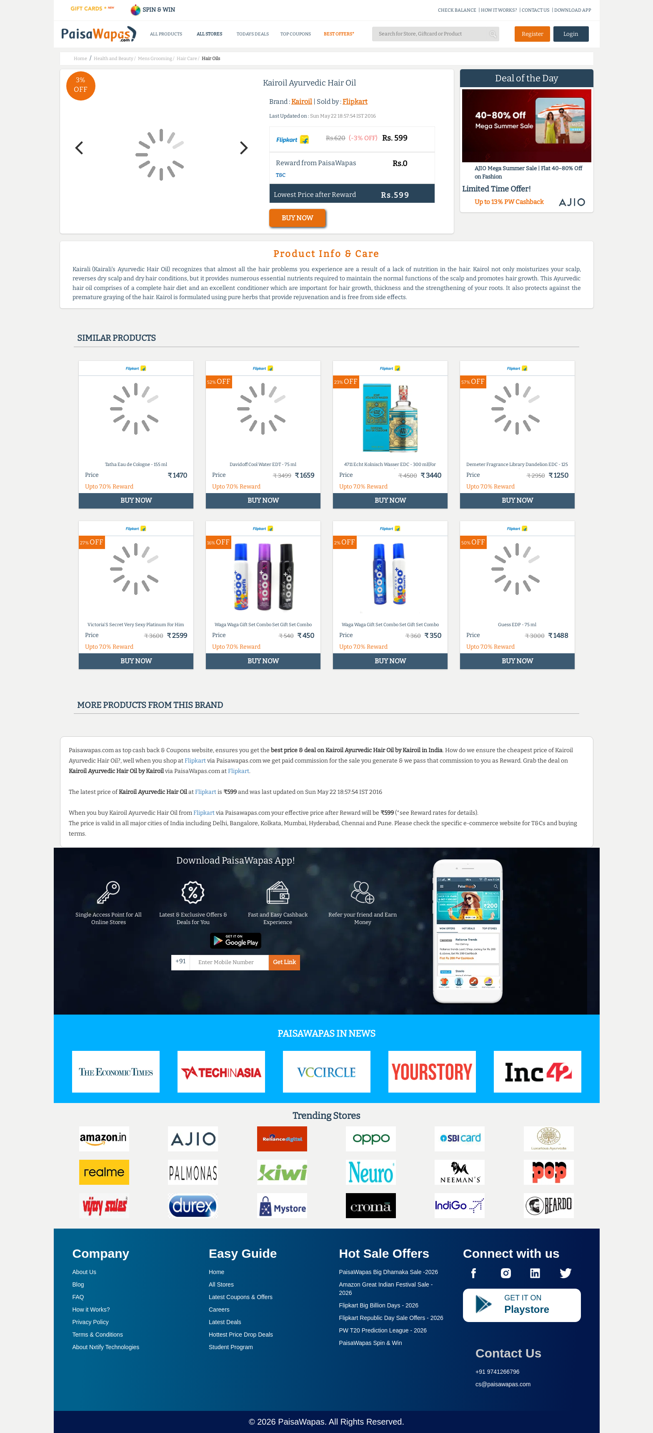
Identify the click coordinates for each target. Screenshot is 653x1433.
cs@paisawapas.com (503, 1384)
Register (532, 34)
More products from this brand (150, 705)
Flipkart (355, 102)
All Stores (221, 1284)
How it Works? (91, 1309)
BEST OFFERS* (339, 34)
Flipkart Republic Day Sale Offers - (391, 1318)
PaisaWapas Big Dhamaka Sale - (388, 1272)
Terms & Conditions (98, 1334)
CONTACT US (536, 10)
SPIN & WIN (152, 9)
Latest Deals (225, 1322)
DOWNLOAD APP (572, 10)
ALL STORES (209, 34)
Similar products (116, 338)
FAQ (78, 1297)
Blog (78, 1284)
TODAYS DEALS (253, 34)
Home (216, 1272)
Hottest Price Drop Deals (241, 1334)
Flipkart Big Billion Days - (379, 1305)
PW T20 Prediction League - (383, 1330)
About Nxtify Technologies (106, 1347)
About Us (85, 1272)
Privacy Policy (91, 1322)
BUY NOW (297, 218)
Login (570, 34)
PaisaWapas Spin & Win (370, 1343)
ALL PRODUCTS (166, 34)
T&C (280, 175)
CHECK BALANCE (457, 10)
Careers (219, 1309)
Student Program (231, 1347)
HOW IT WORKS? (499, 10)
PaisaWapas (301, 1421)
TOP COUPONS (295, 34)
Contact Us (508, 1353)
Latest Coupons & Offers (241, 1297)
